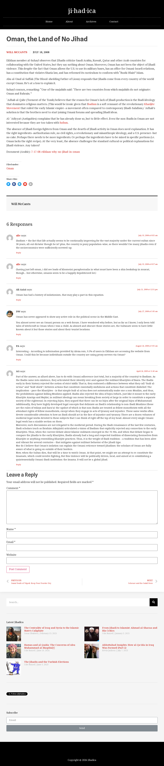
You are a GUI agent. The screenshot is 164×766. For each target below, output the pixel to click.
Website (11, 555)
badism (92, 104)
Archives (91, 21)
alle (18, 235)
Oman (10, 168)
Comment (13, 488)
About (69, 21)
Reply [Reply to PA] (18, 360)
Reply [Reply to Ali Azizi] (18, 300)
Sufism (64, 122)
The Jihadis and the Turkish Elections (46, 662)
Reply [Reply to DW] (18, 334)
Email (10, 542)
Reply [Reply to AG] (18, 465)
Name (11, 529)
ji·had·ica (82, 11)
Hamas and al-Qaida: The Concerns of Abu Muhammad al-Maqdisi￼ (49, 646)
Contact (113, 21)
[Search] (154, 602)
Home (49, 21)
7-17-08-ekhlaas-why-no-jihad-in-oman (55, 152)
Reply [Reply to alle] (18, 253)
